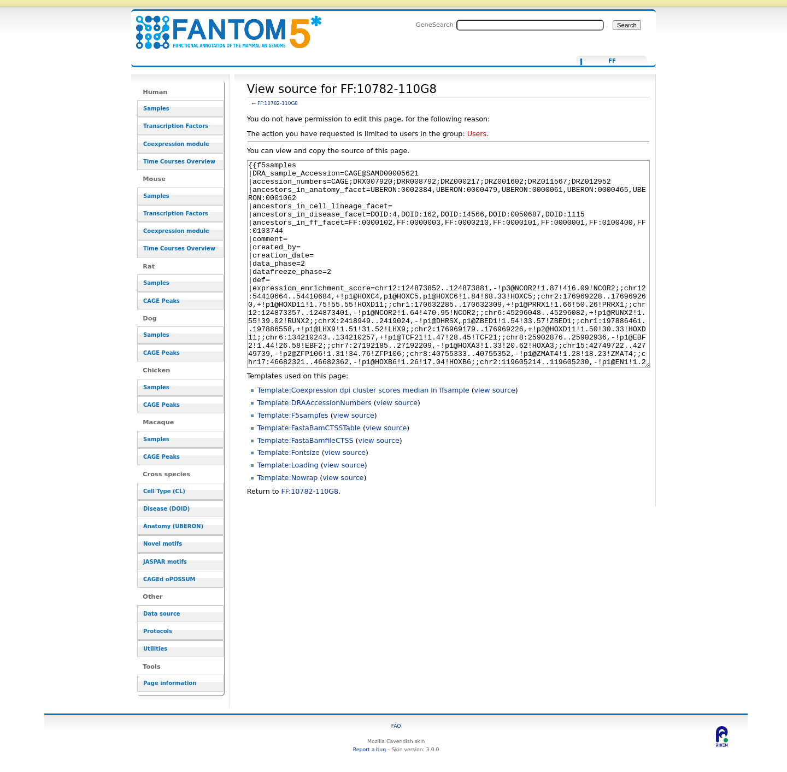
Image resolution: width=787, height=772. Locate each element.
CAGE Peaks (161, 301)
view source (494, 431)
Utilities (155, 649)
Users (476, 134)
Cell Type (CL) (164, 491)
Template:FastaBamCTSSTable (309, 469)
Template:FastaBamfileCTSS (305, 481)
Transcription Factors (175, 126)
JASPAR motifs (165, 562)
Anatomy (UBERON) (173, 526)
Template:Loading (288, 506)
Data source (161, 614)
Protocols (157, 631)
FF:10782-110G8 (277, 103)
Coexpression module (176, 144)
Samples (156, 109)
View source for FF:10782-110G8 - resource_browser (222, 25)
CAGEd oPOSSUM (169, 579)
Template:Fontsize (288, 493)
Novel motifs (162, 544)
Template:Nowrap (287, 518)
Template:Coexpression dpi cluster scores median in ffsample (363, 431)
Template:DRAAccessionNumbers (314, 444)
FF (612, 61)
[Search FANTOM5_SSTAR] (530, 25)
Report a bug (369, 749)
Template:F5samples (292, 456)
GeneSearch (435, 24)
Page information (169, 683)
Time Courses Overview (179, 162)
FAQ (396, 726)
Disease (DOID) (166, 509)
